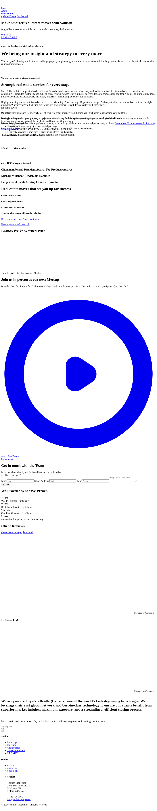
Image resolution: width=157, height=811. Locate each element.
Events (12, 16)
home (4, 8)
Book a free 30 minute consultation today (135, 123)
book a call (12, 771)
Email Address (41, 482)
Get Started (22, 16)
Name (4, 482)
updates (5, 16)
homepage (12, 743)
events (10, 766)
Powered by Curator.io (144, 614)
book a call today (9, 128)
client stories (13, 748)
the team (11, 746)
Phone (79, 482)
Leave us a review (16, 751)
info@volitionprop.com (19, 800)
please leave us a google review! (17, 533)
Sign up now (7, 459)
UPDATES (12, 754)
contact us (6, 34)
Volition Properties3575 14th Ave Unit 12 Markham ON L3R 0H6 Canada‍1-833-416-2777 (19, 792)
